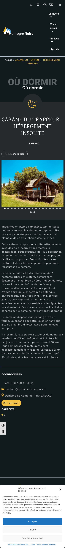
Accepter (32, 521)
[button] (60, 489)
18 (31, 212)
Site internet (11, 403)
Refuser (32, 529)
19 (34, 212)
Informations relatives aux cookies (21, 544)
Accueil (9, 60)
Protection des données (46, 544)
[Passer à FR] (59, 5)
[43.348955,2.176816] (32, 445)
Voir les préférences (32, 538)
